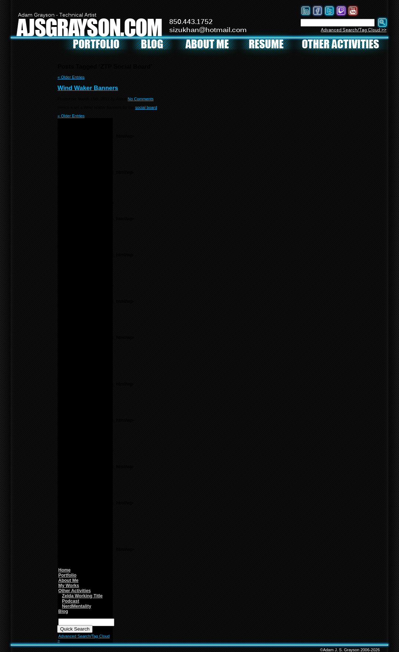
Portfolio (67, 575)
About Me (68, 580)
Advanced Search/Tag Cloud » (84, 638)
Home (64, 570)
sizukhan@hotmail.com (208, 30)
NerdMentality (76, 606)
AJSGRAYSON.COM (89, 27)
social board (146, 107)
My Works (68, 585)
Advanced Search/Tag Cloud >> (353, 30)
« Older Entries (71, 77)
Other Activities (74, 590)
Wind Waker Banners (88, 87)
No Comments (140, 99)
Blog (63, 611)
